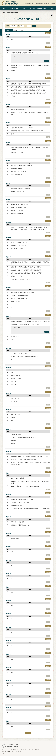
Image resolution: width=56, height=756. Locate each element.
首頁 (4, 12)
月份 (25, 25)
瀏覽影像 (49, 33)
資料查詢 (5, 8)
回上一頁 (52, 15)
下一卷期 (28, 733)
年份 (18, 25)
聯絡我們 (53, 3)
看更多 (47, 60)
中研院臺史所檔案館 (39, 3)
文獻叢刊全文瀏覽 (26, 8)
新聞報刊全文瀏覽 (14, 8)
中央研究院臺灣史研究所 (28, 3)
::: (0, 1)
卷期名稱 (7, 30)
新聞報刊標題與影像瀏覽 (39, 8)
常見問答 (47, 3)
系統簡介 (50, 8)
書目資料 (0, 33)
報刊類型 (7, 25)
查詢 (34, 26)
